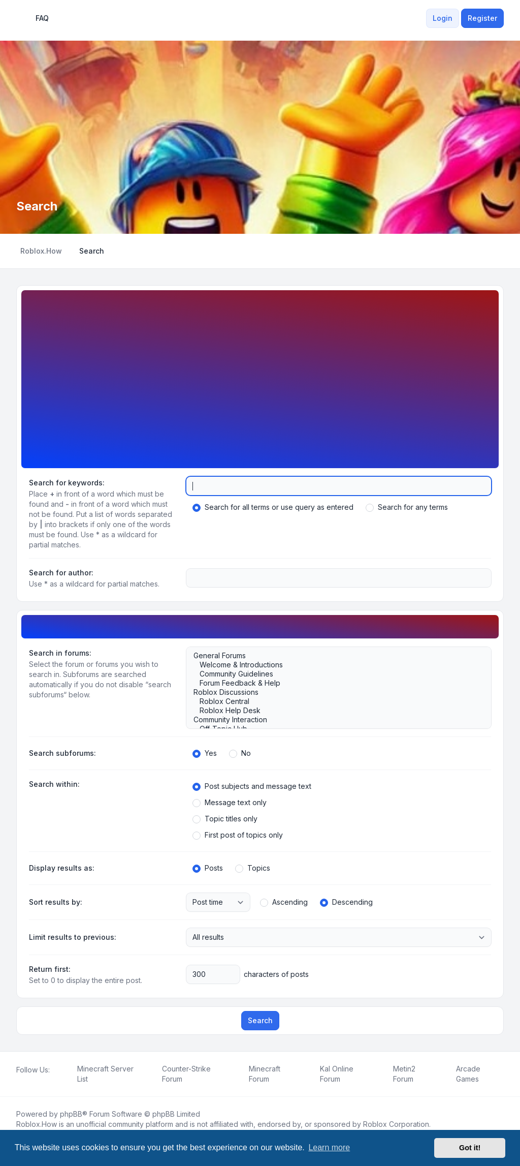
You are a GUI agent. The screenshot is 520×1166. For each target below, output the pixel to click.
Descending (346, 902)
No (240, 753)
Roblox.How (36, 1124)
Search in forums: (60, 653)
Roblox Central (333, 701)
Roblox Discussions (333, 692)
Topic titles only (224, 818)
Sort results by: (55, 902)
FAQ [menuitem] (35, 18)
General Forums (333, 655)
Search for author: (61, 572)
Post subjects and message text (251, 786)
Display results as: (61, 868)
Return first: (50, 969)
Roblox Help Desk (333, 710)
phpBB (71, 1114)
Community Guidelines (333, 674)
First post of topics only (237, 835)
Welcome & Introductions (333, 664)
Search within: (54, 784)
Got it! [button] (469, 1148)
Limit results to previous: (72, 937)
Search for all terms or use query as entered (272, 507)
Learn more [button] (329, 1147)
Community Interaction (333, 719)
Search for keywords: (67, 482)
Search (260, 1020)
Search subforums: (62, 753)
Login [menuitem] (442, 18)
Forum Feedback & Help (333, 683)
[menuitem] (420, 18)
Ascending (284, 902)
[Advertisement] (260, 375)
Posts (207, 868)
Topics (252, 868)
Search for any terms (407, 507)
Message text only (229, 802)
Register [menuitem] (482, 18)
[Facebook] (18, 1081)
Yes (204, 753)
